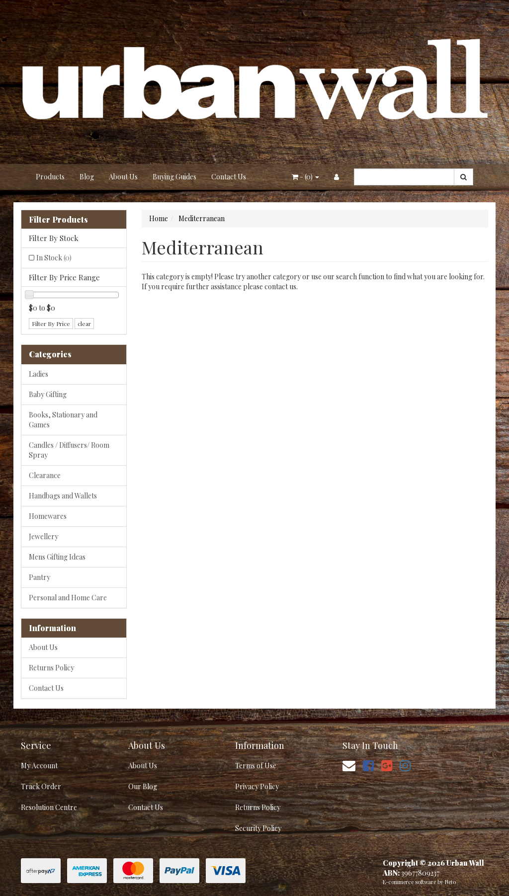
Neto (450, 882)
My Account (39, 765)
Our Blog (142, 786)
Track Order (41, 786)
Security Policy (258, 828)
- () (305, 176)
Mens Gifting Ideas (57, 557)
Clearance (45, 475)
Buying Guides (174, 176)
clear (84, 323)
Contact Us (228, 176)
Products (50, 176)
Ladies (38, 374)
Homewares (48, 516)
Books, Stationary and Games (63, 419)
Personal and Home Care (68, 597)
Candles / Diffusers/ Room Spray (69, 450)
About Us (123, 176)
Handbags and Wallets (63, 495)
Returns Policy (51, 667)
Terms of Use (255, 765)
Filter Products (58, 219)
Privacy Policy (257, 786)
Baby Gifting (48, 394)
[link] (368, 765)
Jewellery (43, 536)
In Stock (54, 257)
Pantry (39, 577)
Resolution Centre (49, 807)
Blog (87, 176)
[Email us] (348, 765)
